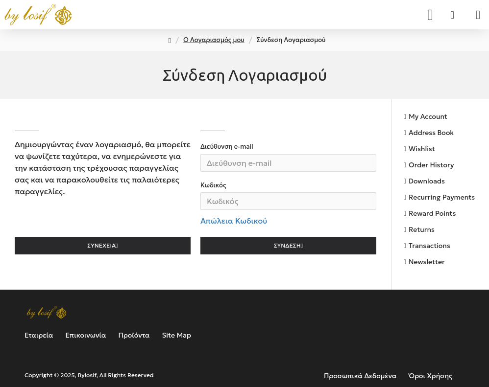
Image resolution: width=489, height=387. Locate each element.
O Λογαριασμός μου (213, 40)
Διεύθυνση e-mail (226, 146)
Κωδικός (213, 186)
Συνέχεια (101, 246)
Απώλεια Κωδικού (233, 221)
